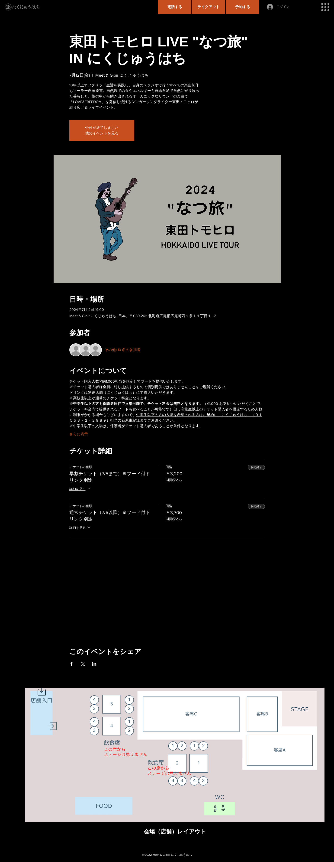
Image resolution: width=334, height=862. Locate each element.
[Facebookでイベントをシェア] (71, 664)
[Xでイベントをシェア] (83, 664)
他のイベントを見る (102, 133)
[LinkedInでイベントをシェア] (94, 664)
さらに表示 (78, 434)
